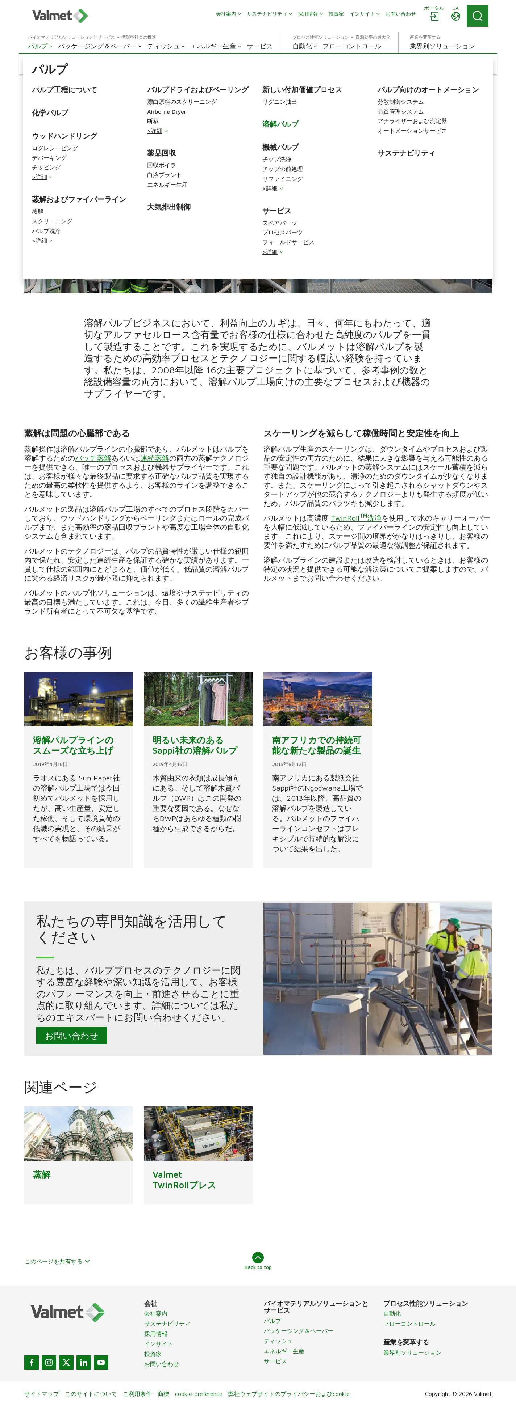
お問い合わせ (72, 1035)
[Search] (477, 16)
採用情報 (155, 1333)
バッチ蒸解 (93, 458)
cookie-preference (198, 1393)
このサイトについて (91, 1393)
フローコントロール (409, 1323)
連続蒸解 (154, 458)
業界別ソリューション (412, 1352)
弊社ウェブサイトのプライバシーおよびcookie (289, 1393)
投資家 (153, 1354)
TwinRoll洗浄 (356, 518)
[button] (44, 64)
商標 (163, 1393)
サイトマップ (41, 1393)
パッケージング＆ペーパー (298, 1330)
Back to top (258, 1261)
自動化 (392, 1313)
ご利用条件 (137, 1393)
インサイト (158, 1344)
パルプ (272, 1320)
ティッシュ (278, 1341)
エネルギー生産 (284, 1351)
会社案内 (155, 1313)
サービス (275, 1361)
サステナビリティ (167, 1323)
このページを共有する (57, 1261)
